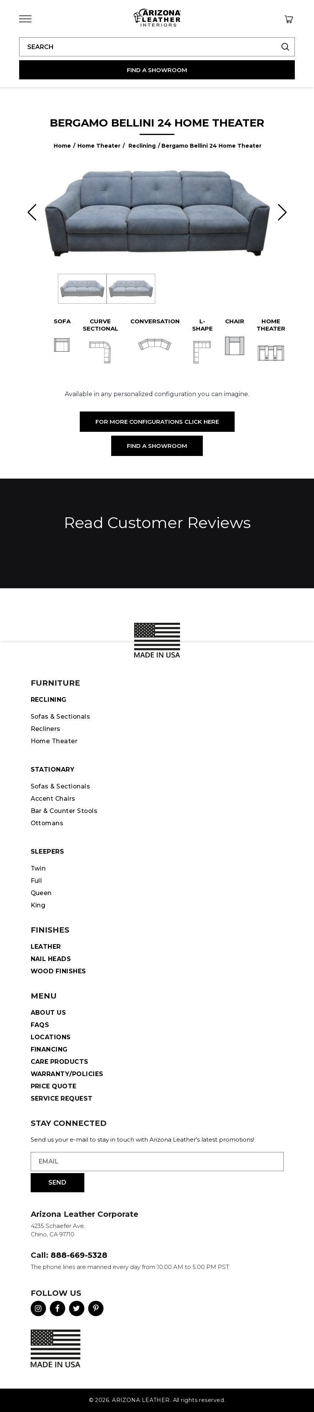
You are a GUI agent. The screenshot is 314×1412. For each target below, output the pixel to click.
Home (62, 145)
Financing (49, 1049)
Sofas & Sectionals (61, 716)
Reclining (142, 145)
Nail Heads (51, 959)
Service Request (62, 1098)
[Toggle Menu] (25, 19)
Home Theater (98, 145)
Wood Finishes (59, 971)
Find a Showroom (157, 445)
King (38, 905)
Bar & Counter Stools (65, 811)
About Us (49, 1012)
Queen (41, 893)
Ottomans (48, 823)
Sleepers (47, 851)
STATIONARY (53, 769)
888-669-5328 (79, 1255)
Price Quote (54, 1086)
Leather (46, 946)
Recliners (46, 728)
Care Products (60, 1061)
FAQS (40, 1025)
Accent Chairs (53, 798)
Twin (38, 868)
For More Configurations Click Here (157, 421)
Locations (51, 1037)
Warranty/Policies (67, 1074)
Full (36, 880)
